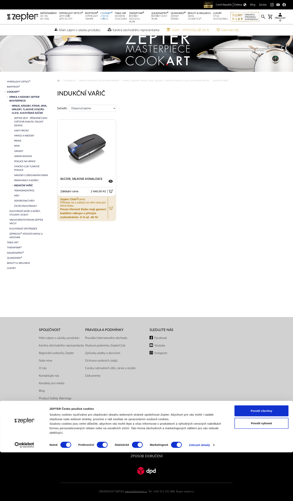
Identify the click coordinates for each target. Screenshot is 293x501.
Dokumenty (92, 385)
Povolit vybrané (261, 471)
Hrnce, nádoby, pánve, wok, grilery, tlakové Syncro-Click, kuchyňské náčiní (166, 90)
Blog (42, 400)
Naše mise (45, 370)
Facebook (160, 347)
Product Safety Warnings (55, 407)
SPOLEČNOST (50, 339)
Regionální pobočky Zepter (56, 362)
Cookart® (69, 90)
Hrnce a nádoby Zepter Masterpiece (99, 90)
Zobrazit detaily (199, 493)
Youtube (159, 354)
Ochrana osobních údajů (101, 370)
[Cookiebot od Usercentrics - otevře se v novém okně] (24, 493)
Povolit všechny (261, 459)
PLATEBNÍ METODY (146, 433)
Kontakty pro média (51, 392)
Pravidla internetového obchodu (106, 347)
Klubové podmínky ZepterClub (105, 354)
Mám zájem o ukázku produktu (59, 347)
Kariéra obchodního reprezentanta (61, 354)
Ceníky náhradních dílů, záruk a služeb (110, 377)
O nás (43, 377)
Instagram (160, 362)
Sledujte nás (161, 339)
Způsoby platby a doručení (102, 362)
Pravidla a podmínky (104, 339)
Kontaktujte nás (49, 385)
